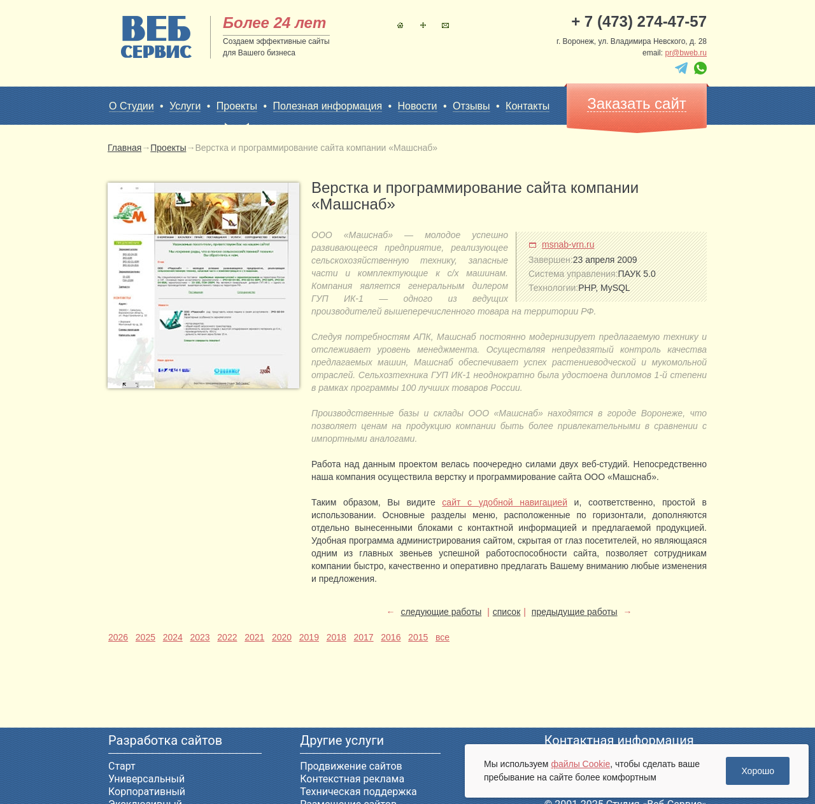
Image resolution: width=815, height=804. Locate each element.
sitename (156, 37)
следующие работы (440, 612)
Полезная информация (328, 106)
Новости (417, 106)
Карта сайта (423, 25)
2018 (336, 637)
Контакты (445, 25)
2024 (173, 637)
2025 (145, 637)
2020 (282, 637)
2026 (118, 637)
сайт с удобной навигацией (504, 502)
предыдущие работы (575, 612)
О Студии (131, 106)
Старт (122, 766)
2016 (390, 637)
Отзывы (471, 106)
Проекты (236, 106)
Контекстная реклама (352, 779)
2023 (199, 637)
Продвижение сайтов (351, 766)
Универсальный (146, 779)
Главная (400, 25)
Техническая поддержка (358, 792)
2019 (309, 637)
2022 (227, 637)
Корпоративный (146, 792)
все (443, 637)
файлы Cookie (580, 764)
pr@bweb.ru (686, 52)
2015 (418, 637)
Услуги (185, 106)
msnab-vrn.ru (568, 244)
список (506, 612)
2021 (254, 637)
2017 (363, 637)
